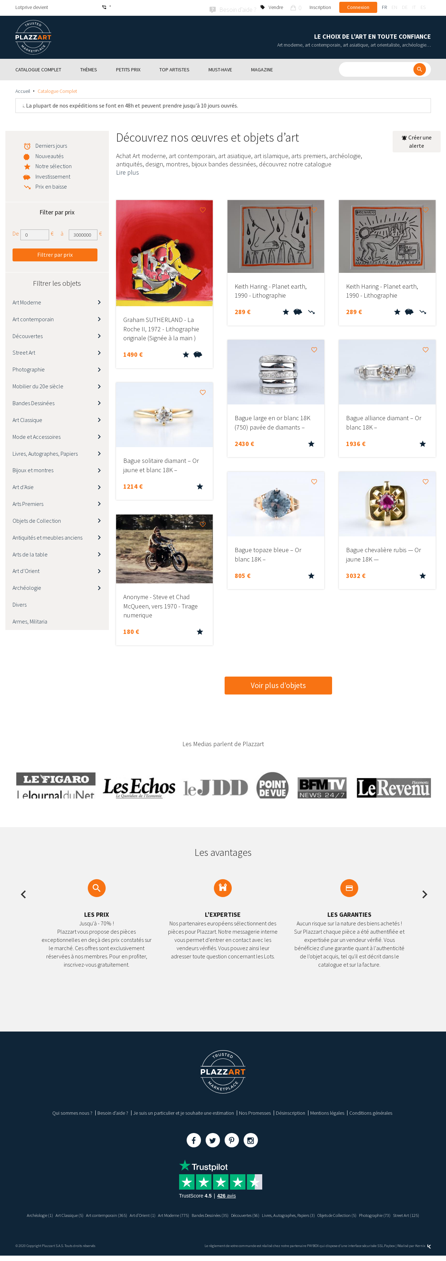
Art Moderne (27, 301)
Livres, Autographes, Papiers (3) (335, 1214)
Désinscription (290, 1112)
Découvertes (28, 334)
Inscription (320, 7)
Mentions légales (327, 1112)
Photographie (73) (206, 1220)
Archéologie (27, 586)
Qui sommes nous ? (72, 1112)
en (394, 7)
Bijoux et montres (33, 469)
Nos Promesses (255, 1112)
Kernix (423, 1250)
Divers (20, 603)
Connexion (358, 7)
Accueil (22, 90)
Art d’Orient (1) (161, 1214)
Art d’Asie (23, 485)
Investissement (52, 175)
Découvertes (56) (283, 1214)
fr (384, 7)
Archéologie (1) (44, 1214)
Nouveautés (49, 154)
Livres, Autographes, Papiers (45, 452)
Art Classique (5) (78, 1214)
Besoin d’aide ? (112, 1112)
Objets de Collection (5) (393, 1214)
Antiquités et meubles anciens (47, 536)
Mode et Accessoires (37, 435)
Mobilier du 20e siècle (38, 385)
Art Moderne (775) (196, 1214)
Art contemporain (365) (120, 1214)
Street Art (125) (243, 1220)
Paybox (389, 1250)
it (414, 7)
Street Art (24, 351)
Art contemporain (33, 317)
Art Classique (27, 418)
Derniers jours (51, 144)
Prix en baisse (51, 185)
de (405, 7)
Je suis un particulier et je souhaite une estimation (183, 1112)
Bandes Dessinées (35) (240, 1214)
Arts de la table (30, 552)
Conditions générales (370, 1112)
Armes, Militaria (30, 620)
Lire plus (127, 171)
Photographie (29, 368)
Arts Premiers (28, 502)
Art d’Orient (26, 569)
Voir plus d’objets (278, 684)
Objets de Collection (37, 519)
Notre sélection (53, 165)
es (423, 7)
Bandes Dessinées (33, 402)
